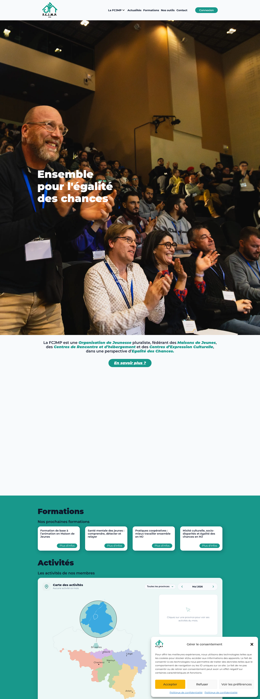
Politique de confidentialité (186, 692)
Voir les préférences (236, 684)
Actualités (135, 10)
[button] (252, 644)
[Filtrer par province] (160, 586)
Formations (151, 10)
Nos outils (167, 10)
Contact (182, 10)
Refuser (202, 684)
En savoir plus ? (130, 363)
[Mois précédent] (182, 587)
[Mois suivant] (213, 587)
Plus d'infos (67, 545)
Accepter (170, 684)
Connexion (206, 10)
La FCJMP (117, 10)
